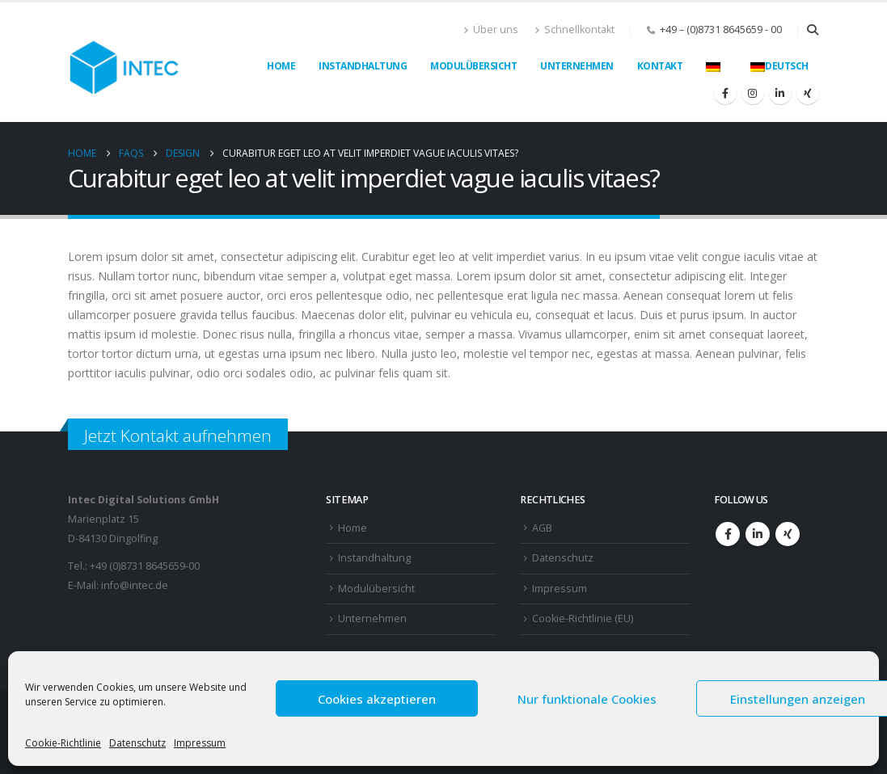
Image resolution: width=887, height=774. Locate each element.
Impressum (200, 743)
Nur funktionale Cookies (587, 699)
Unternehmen (577, 66)
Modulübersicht (473, 66)
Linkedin (758, 534)
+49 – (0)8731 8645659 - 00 (721, 29)
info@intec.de (134, 585)
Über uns (490, 29)
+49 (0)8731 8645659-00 (145, 566)
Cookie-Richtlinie (63, 743)
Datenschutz (137, 743)
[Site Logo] (124, 62)
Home (281, 66)
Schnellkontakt (574, 29)
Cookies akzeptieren (377, 699)
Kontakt (660, 66)
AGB (542, 528)
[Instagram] (752, 93)
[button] (813, 30)
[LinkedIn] (780, 93)
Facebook (728, 534)
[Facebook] (725, 93)
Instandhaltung (363, 66)
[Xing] (807, 93)
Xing (787, 534)
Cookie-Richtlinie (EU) (582, 618)
